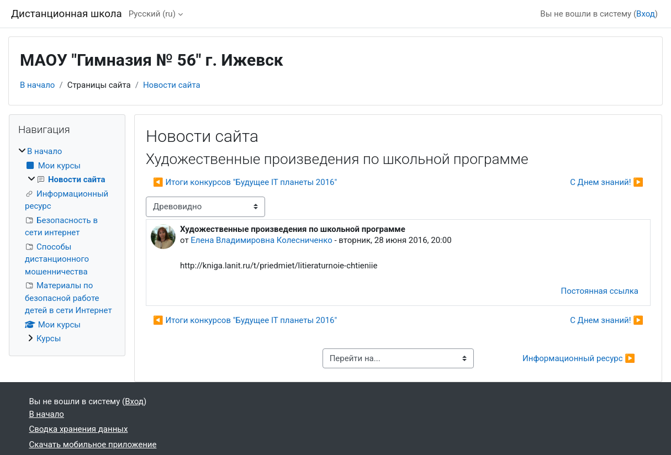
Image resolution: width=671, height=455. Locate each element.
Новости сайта (171, 85)
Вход (645, 14)
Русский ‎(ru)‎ (152, 14)
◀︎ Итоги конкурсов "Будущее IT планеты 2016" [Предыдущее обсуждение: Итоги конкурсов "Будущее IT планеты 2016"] (245, 182)
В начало (37, 85)
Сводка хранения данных (78, 429)
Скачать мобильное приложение (93, 444)
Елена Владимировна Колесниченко (261, 240)
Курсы (48, 338)
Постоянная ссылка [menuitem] (599, 291)
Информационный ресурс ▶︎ (578, 358)
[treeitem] (67, 245)
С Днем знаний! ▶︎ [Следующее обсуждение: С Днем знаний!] (606, 182)
